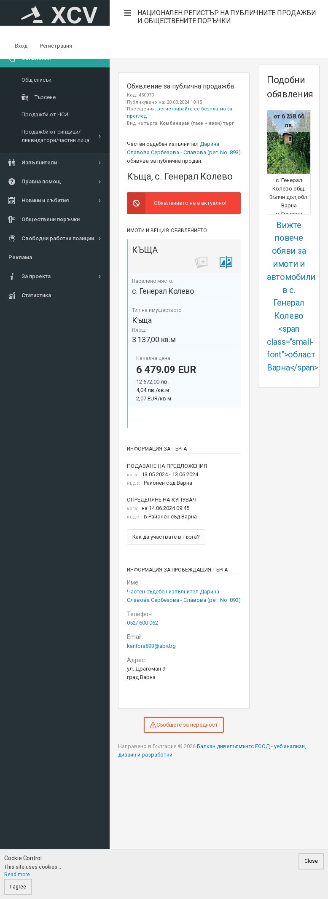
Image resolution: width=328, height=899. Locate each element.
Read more (17, 875)
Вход (21, 46)
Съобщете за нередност (184, 725)
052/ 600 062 (142, 623)
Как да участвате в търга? (166, 537)
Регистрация (56, 46)
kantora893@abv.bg (151, 646)
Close (311, 861)
